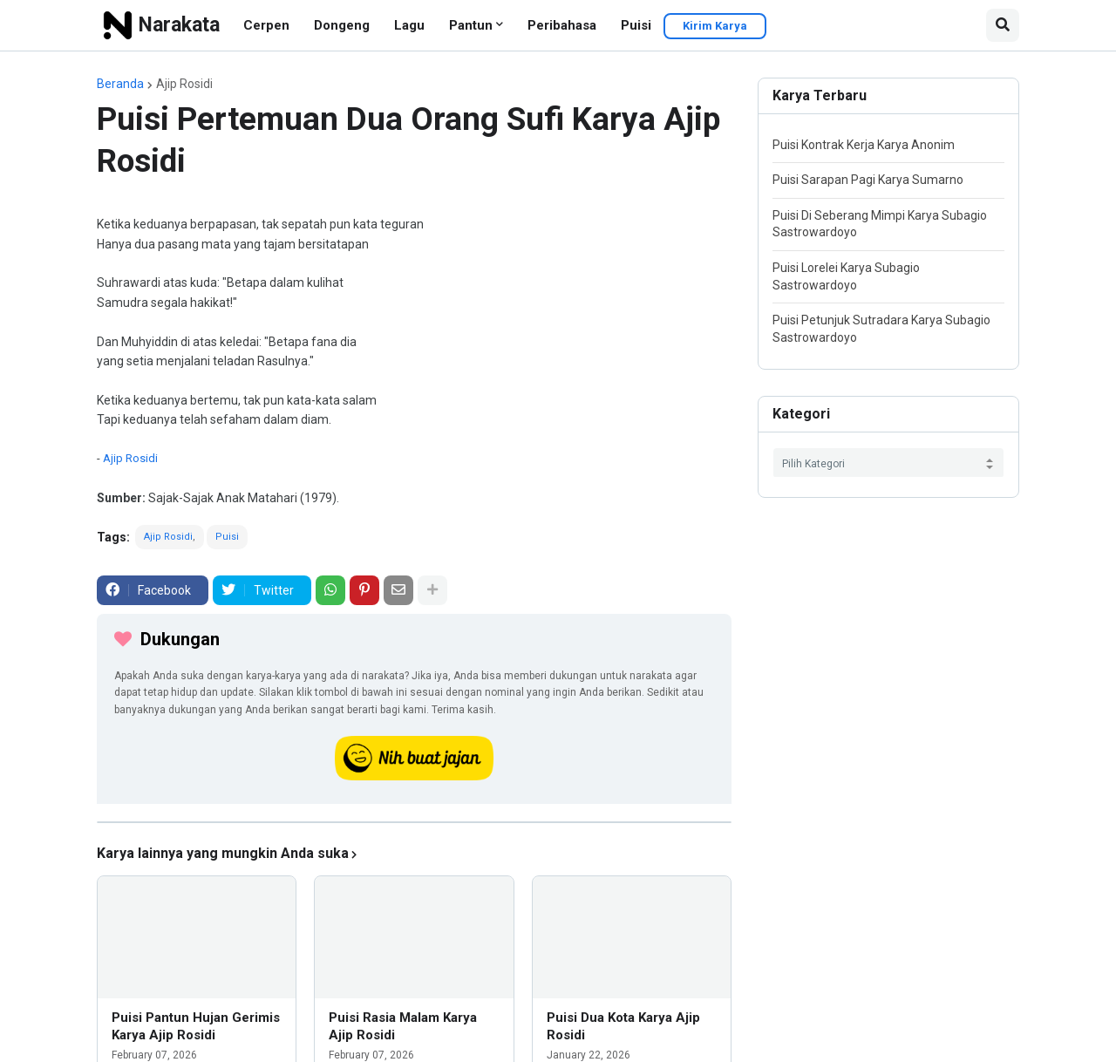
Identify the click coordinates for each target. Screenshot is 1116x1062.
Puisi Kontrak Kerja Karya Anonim (863, 145)
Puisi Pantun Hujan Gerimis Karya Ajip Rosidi (196, 1026)
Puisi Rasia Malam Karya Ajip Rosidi (403, 1026)
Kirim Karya (715, 25)
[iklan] (414, 822)
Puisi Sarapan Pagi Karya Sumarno (867, 180)
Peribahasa (561, 25)
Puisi (636, 25)
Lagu (409, 25)
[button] (1002, 25)
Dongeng (342, 25)
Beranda (120, 84)
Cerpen (266, 25)
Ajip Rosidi (184, 84)
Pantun (471, 25)
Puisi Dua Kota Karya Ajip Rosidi (623, 1026)
